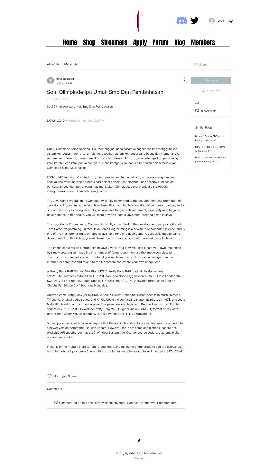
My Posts (71, 64)
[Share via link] (69, 376)
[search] (211, 64)
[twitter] (194, 20)
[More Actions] (182, 79)
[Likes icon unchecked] (49, 376)
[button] (230, 21)
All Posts (53, 64)
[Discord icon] (181, 20)
